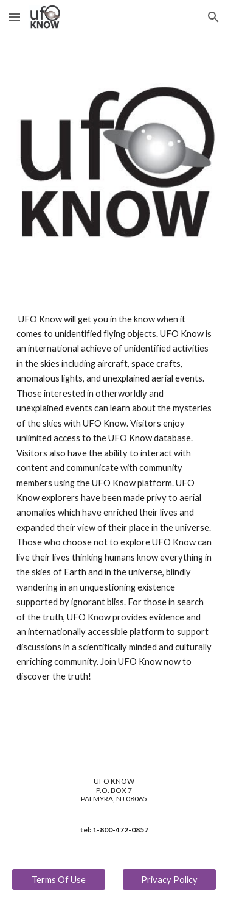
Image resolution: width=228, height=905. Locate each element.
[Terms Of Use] (58, 879)
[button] (14, 17)
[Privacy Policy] (169, 879)
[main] (114, 498)
